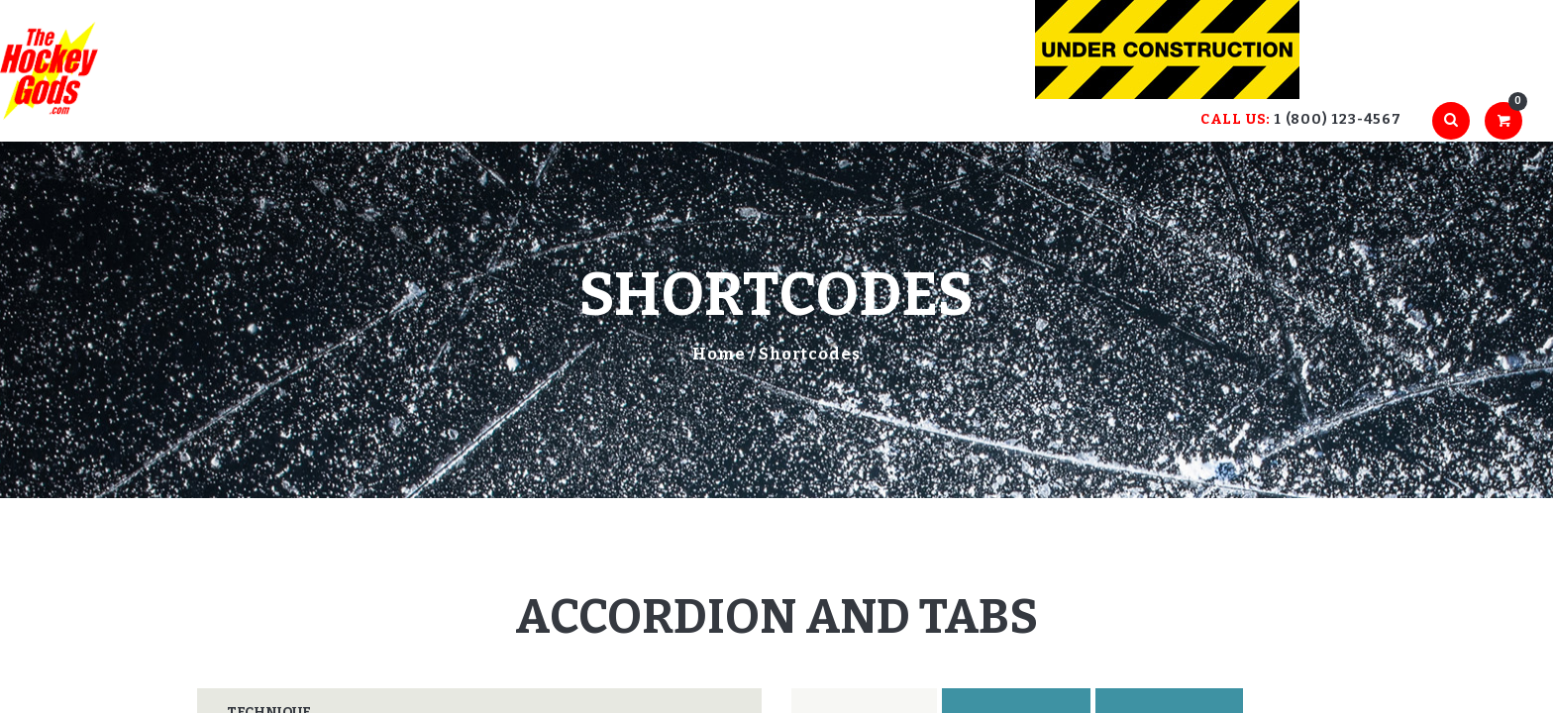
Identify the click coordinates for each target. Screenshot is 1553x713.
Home (719, 354)
